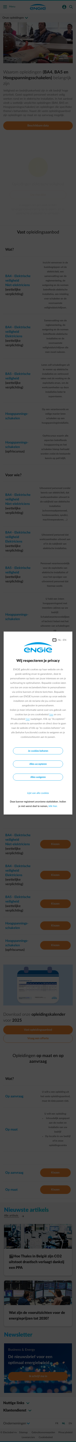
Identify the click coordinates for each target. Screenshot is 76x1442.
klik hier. (53, 806)
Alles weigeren (38, 777)
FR (54, 640)
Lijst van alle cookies (38, 793)
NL (59, 640)
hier (51, 714)
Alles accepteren (38, 764)
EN (64, 640)
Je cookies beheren (38, 751)
